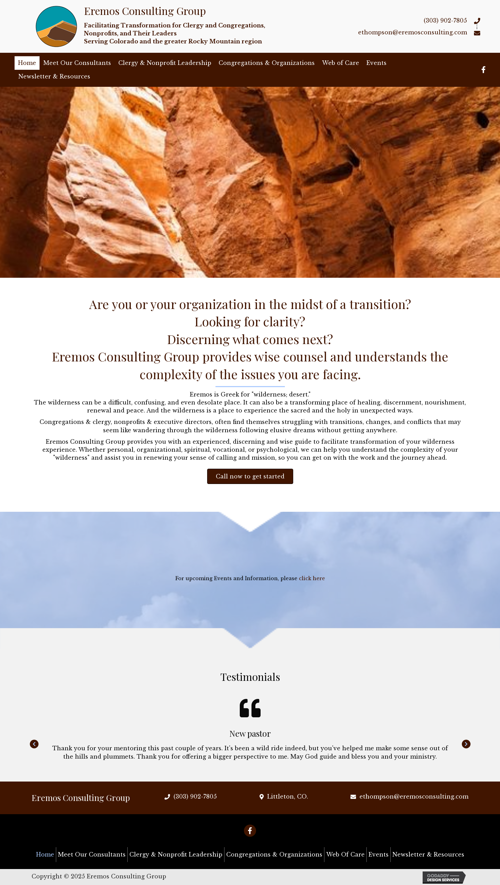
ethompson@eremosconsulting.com (412, 32)
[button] (250, 476)
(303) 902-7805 (445, 20)
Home (27, 62)
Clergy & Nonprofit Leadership (164, 62)
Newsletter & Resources (54, 76)
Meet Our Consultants (77, 62)
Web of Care (340, 62)
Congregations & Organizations (267, 62)
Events (376, 62)
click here (291, 579)
